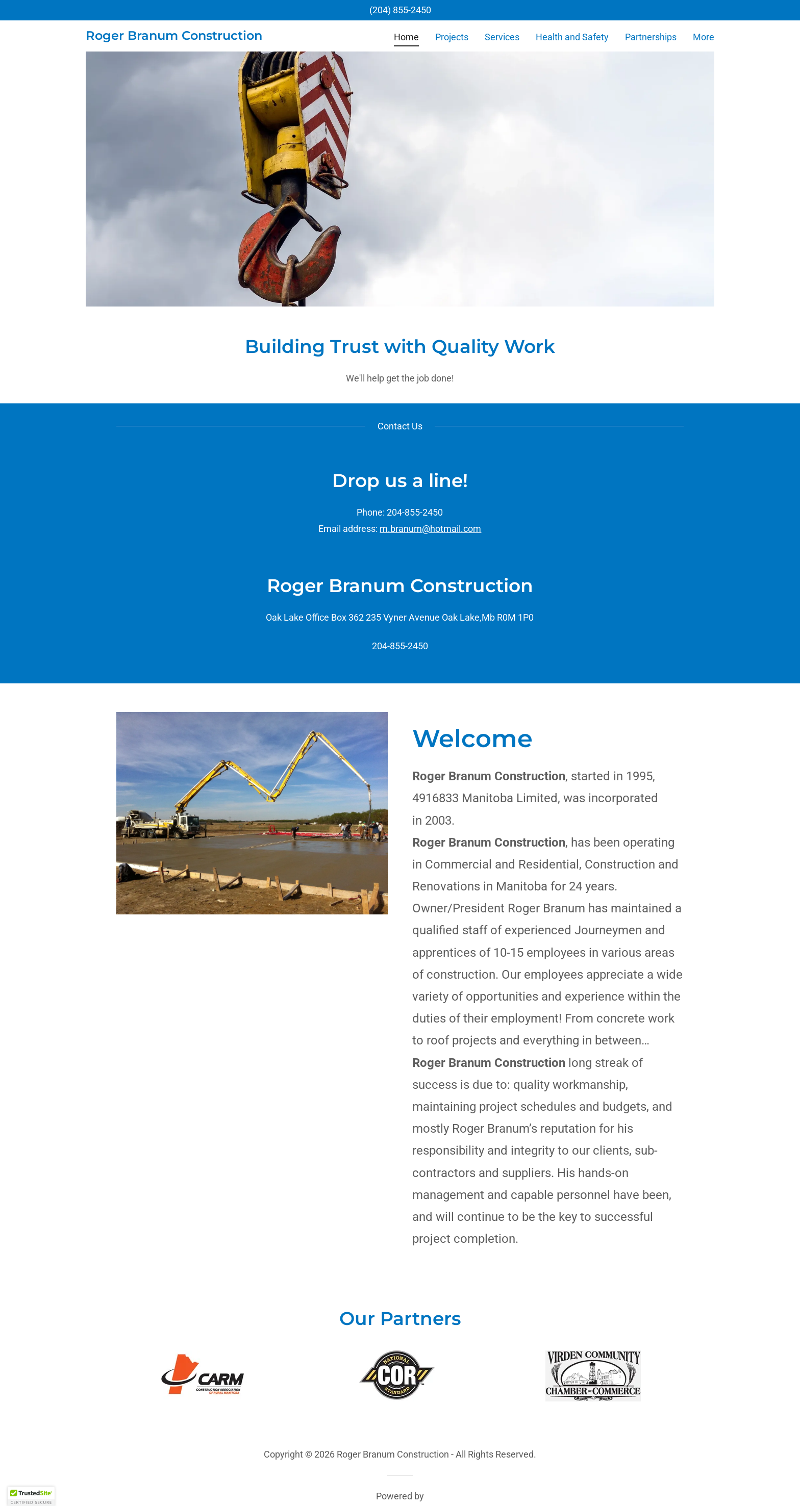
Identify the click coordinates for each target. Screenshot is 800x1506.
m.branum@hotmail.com (430, 528)
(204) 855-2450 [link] (400, 10)
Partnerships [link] (651, 37)
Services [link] (502, 37)
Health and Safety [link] (572, 37)
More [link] (703, 37)
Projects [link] (451, 37)
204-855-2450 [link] (400, 646)
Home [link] (406, 37)
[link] (174, 36)
